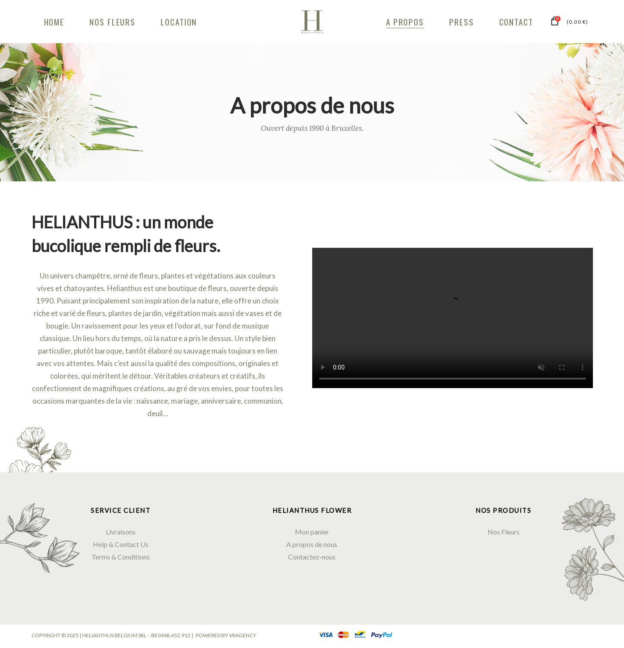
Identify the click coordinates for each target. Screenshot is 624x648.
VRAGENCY (242, 635)
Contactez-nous (312, 557)
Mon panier (312, 532)
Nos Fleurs (503, 532)
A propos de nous (311, 544)
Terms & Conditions (121, 557)
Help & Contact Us (121, 544)
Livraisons (121, 532)
